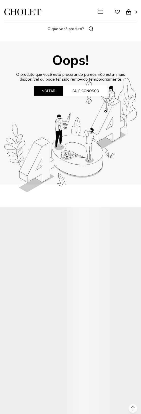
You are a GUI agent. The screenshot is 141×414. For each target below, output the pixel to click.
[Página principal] (22, 12)
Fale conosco (86, 90)
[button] (133, 408)
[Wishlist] (117, 11)
